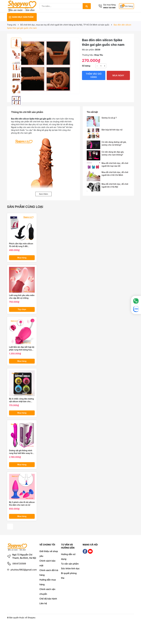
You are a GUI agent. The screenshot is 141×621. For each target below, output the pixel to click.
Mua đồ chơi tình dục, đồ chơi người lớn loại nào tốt (115, 164)
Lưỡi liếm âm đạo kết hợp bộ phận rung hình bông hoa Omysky (21, 348)
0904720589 (19, 563)
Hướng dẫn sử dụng (68, 556)
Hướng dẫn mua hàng (47, 582)
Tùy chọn (22, 309)
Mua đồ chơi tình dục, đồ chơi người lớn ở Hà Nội (115, 185)
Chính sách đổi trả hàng (48, 572)
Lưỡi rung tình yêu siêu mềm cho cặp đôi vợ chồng (21, 296)
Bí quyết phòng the (69, 575)
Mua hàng (21, 257)
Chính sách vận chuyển (47, 591)
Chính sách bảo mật (47, 563)
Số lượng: (86, 66)
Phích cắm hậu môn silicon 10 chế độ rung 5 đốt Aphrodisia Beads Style (21, 245)
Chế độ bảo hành (48, 598)
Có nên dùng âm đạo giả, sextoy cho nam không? (113, 153)
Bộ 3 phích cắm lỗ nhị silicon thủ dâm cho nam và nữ (22, 503)
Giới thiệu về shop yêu (48, 553)
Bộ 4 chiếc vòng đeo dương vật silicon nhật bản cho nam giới (21, 400)
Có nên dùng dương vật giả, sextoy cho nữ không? (114, 143)
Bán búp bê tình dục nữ (112, 130)
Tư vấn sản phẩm (70, 563)
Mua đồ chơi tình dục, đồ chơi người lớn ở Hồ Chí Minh (115, 173)
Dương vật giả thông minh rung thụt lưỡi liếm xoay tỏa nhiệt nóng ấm (21, 451)
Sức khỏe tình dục (70, 568)
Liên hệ (43, 603)
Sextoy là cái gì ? (109, 118)
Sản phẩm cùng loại (25, 207)
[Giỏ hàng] (126, 6)
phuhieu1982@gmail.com (24, 569)
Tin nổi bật (92, 112)
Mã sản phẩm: (88, 49)
